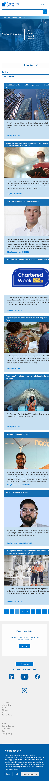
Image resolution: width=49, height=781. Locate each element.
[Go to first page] (6, 611)
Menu (42, 5)
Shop (4, 713)
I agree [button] (8, 774)
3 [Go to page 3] (27, 612)
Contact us (24, 664)
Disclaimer (6, 729)
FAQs (4, 707)
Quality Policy (7, 734)
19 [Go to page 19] (44, 612)
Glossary (5, 710)
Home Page (6, 17)
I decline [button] (16, 774)
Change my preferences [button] (30, 774)
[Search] (45, 11)
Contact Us (6, 702)
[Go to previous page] (12, 611)
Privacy (4, 723)
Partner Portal (7, 715)
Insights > (29, 33)
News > (29, 30)
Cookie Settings (8, 726)
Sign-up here (24, 646)
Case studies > (31, 36)
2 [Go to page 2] (22, 612)
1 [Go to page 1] (17, 612)
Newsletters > (31, 39)
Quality (4, 731)
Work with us (7, 705)
